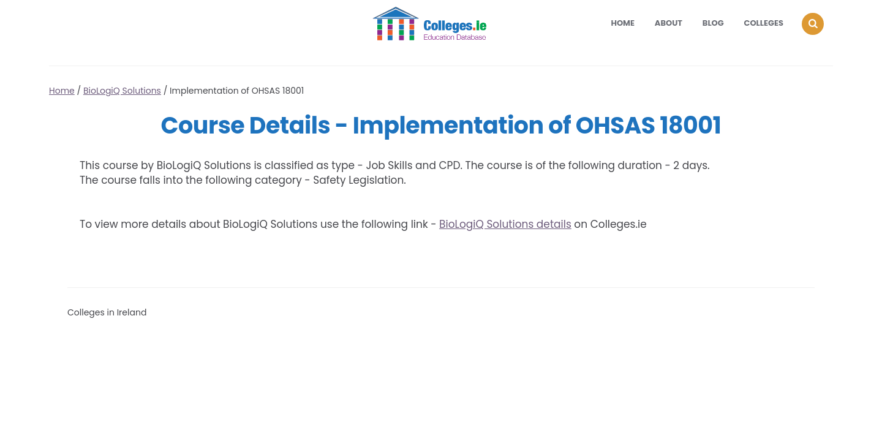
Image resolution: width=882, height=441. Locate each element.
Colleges (764, 23)
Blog (713, 23)
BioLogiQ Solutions (122, 91)
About (668, 23)
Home (623, 23)
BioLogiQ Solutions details (505, 224)
